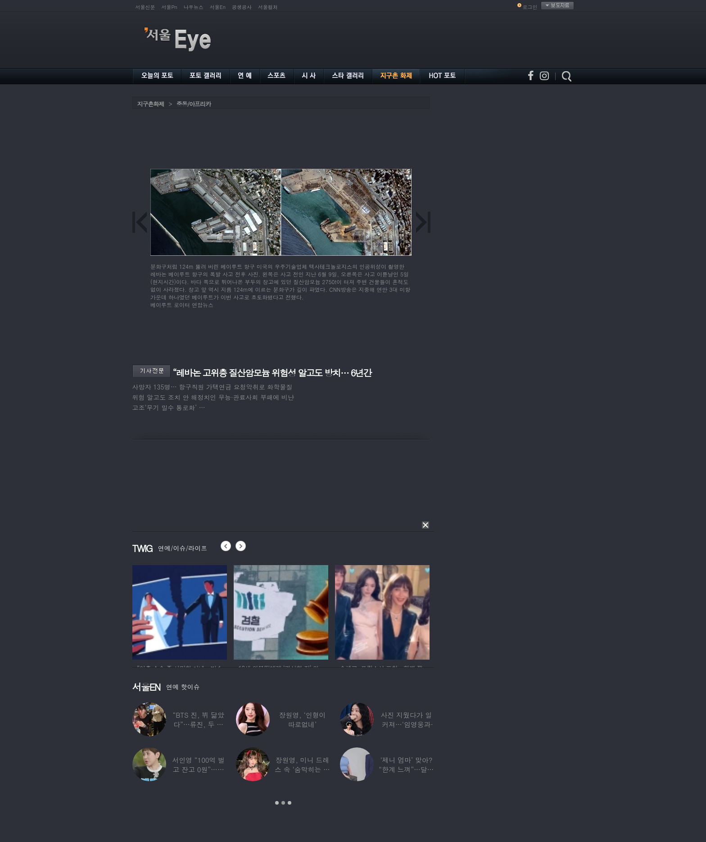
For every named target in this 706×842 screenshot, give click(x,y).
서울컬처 (268, 7)
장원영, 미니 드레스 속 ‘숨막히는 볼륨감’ (302, 769)
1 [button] (277, 803)
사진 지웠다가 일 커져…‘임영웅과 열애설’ (406, 724)
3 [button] (289, 803)
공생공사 (242, 7)
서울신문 (145, 7)
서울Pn (169, 7)
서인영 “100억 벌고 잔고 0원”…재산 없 (198, 769)
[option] (179, 611)
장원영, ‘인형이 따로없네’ (302, 719)
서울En (218, 7)
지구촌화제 (150, 104)
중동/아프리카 (193, 104)
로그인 (530, 7)
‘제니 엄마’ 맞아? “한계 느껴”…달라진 (406, 769)
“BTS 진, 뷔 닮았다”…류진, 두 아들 (198, 724)
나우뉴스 (194, 7)
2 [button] (283, 803)
